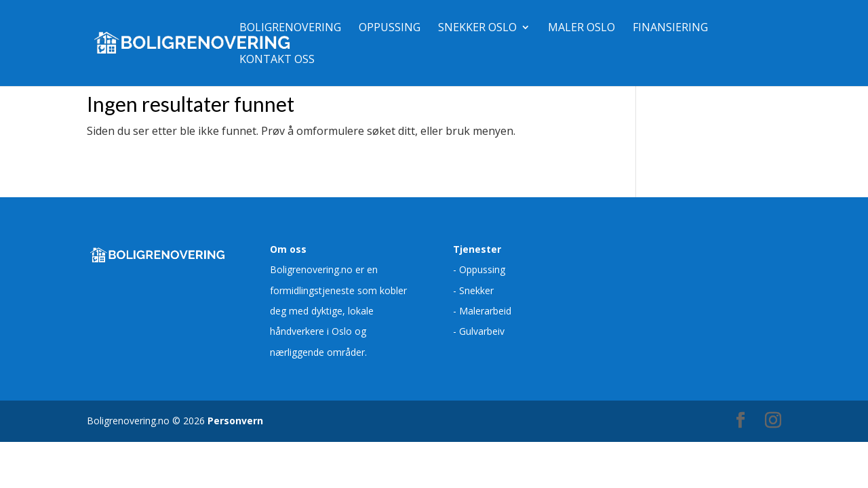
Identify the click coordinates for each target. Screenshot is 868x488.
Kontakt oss (277, 60)
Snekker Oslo (477, 28)
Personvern (235, 420)
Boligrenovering (290, 28)
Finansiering (670, 28)
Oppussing (389, 28)
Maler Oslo (581, 28)
